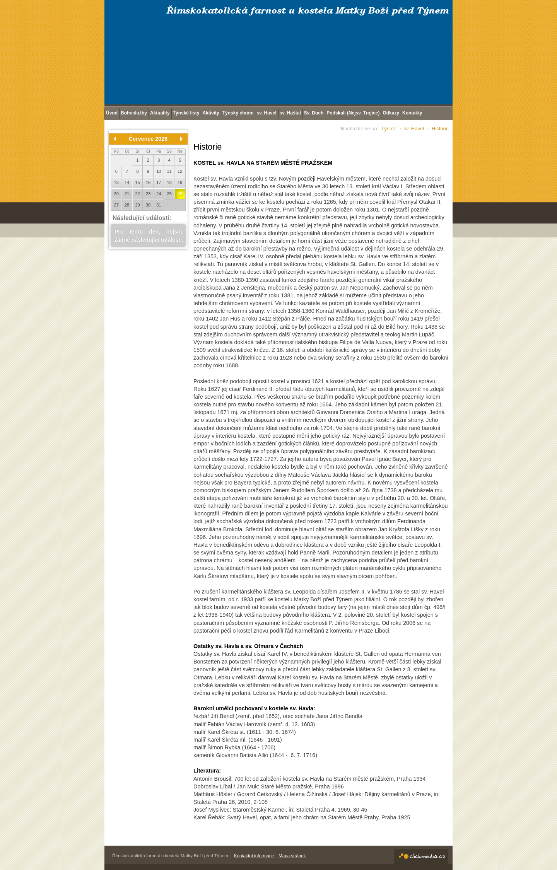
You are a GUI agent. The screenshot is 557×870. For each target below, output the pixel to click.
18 (169, 182)
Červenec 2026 (148, 139)
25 (169, 193)
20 (116, 193)
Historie (440, 128)
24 (158, 193)
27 (116, 205)
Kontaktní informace (254, 855)
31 (158, 205)
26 (180, 193)
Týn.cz (388, 128)
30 (148, 205)
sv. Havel (414, 128)
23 (148, 193)
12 (180, 171)
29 (137, 205)
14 (127, 182)
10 (158, 171)
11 (169, 171)
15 (137, 182)
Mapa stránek (292, 855)
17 (158, 182)
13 (116, 182)
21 (127, 193)
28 (127, 205)
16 (148, 182)
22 (137, 193)
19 (180, 182)
